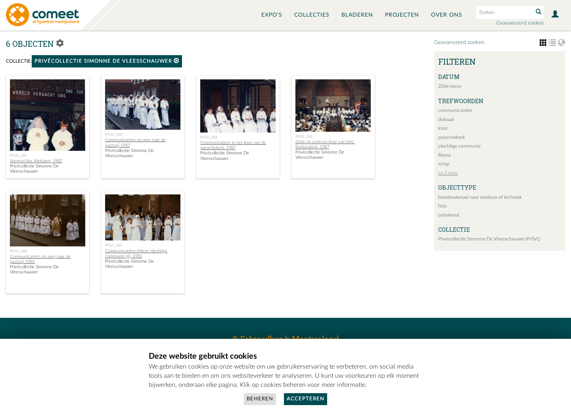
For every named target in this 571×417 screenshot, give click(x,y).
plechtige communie (459, 146)
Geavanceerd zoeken (520, 23)
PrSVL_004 (208, 137)
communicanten (455, 110)
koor (443, 128)
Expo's (271, 15)
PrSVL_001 (18, 156)
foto (442, 206)
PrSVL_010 (113, 245)
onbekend (448, 215)
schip (443, 163)
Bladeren (357, 15)
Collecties (312, 15)
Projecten (402, 15)
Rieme (444, 155)
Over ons (446, 15)
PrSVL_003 (113, 134)
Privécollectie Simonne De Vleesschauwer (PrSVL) (489, 238)
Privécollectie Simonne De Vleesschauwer (106, 61)
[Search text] (504, 12)
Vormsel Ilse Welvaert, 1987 (36, 161)
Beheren (260, 399)
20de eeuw (449, 86)
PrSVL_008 (18, 251)
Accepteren (305, 399)
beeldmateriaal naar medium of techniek (480, 197)
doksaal (446, 119)
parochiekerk (451, 137)
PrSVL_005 (303, 136)
